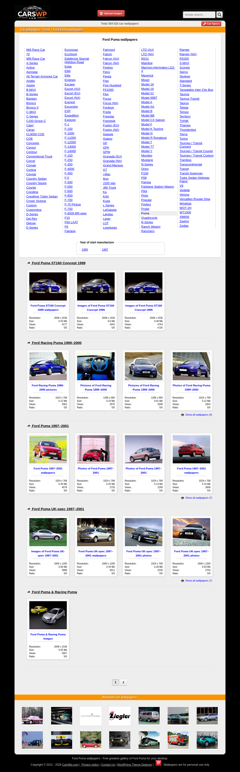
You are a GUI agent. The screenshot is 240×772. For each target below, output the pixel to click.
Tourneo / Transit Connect (191, 144)
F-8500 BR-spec (76, 213)
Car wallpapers (30, 29)
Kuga (106, 201)
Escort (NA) (72, 97)
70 (28, 54)
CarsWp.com (70, 764)
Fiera (106, 72)
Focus (107, 98)
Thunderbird (188, 130)
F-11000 (70, 137)
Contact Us (108, 764)
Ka (105, 192)
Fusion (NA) (111, 130)
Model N (147, 133)
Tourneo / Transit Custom (197, 155)
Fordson (108, 107)
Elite (68, 75)
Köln (106, 196)
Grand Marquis (113, 165)
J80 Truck (109, 187)
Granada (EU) (112, 156)
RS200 (184, 58)
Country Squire (36, 183)
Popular (146, 200)
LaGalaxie (110, 210)
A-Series (32, 63)
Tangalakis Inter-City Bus (196, 89)
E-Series (32, 227)
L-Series (108, 205)
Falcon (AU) (111, 58)
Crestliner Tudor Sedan (42, 196)
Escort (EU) (72, 93)
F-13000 (70, 146)
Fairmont (109, 49)
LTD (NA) (147, 54)
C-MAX (31, 112)
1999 (85, 249)
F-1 (67, 124)
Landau (108, 214)
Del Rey (31, 218)
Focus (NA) (110, 103)
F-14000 (70, 151)
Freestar (108, 116)
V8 (181, 185)
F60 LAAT (71, 222)
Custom (31, 205)
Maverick (147, 75)
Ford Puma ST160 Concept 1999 (56, 263)
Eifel (68, 71)
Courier (31, 187)
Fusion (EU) (111, 125)
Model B (147, 111)
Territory (185, 116)
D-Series (32, 214)
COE (29, 138)
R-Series (147, 222)
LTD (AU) (147, 49)
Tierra (183, 134)
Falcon (107, 54)
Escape (70, 84)
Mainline (147, 63)
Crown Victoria (36, 201)
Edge (68, 66)
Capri (30, 125)
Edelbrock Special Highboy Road (77, 60)
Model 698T (149, 97)
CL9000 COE (35, 134)
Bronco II (32, 107)
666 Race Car (35, 49)
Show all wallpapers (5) (196, 414)
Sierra (184, 72)
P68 (144, 177)
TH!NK (184, 121)
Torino (184, 138)
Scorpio (185, 67)
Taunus (184, 94)
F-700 (69, 200)
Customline (33, 210)
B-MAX (31, 89)
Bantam (31, 98)
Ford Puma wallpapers (67, 29)
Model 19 (147, 89)
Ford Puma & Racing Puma (52, 592)
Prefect (146, 204)
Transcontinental (191, 164)
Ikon (106, 178)
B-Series (32, 94)
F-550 (69, 186)
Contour (31, 152)
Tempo (184, 112)
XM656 (184, 217)
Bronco (31, 103)
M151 (145, 58)
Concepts (32, 143)
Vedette (185, 190)
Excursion (71, 106)
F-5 (67, 177)
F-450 (69, 173)
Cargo (30, 130)
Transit (184, 169)
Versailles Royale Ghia (195, 199)
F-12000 (70, 142)
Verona (184, 194)
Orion (145, 169)
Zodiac (184, 225)
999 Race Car (35, 58)
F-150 (69, 155)
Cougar (31, 174)
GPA (106, 147)
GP (105, 143)
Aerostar (32, 72)
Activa (30, 67)
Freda (107, 112)
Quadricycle (149, 218)
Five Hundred (112, 85)
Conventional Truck (39, 156)
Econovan (71, 49)
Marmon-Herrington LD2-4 (158, 69)
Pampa (146, 182)
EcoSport (71, 54)
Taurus (184, 103)
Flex (106, 94)
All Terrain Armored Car (42, 76)
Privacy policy (90, 764)
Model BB (147, 115)
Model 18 (147, 84)
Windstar (185, 203)
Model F (146, 124)
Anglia (30, 81)
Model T (146, 142)
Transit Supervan (191, 173)
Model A (146, 102)
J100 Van (109, 183)
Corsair (31, 165)
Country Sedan (36, 178)
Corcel (30, 161)
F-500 (69, 182)
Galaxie (108, 134)
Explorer (70, 120)
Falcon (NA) (111, 63)
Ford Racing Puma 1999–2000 (54, 343)
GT (105, 170)
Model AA (147, 106)
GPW (106, 152)
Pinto (144, 195)
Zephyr (184, 221)
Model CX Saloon (153, 120)
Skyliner (185, 76)
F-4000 (69, 169)
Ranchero (147, 231)
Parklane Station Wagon (157, 186)
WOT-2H (185, 208)
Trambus (185, 160)
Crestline (32, 192)
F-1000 (69, 133)
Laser (107, 218)
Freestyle (109, 121)
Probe (145, 209)
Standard (186, 81)
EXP (68, 111)
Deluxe (31, 223)
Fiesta (107, 76)
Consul (31, 147)
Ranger (185, 49)
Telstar (184, 107)
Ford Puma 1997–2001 (48, 426)
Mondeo (146, 155)
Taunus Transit (189, 98)
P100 (144, 173)
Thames (185, 125)
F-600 (69, 191)
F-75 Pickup (73, 204)
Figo (106, 81)
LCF (106, 223)
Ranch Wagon (151, 226)
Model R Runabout (154, 137)
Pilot (144, 191)
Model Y (146, 151)
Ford (47, 29)
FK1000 (108, 89)
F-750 (69, 209)
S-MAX (184, 63)
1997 (105, 249)
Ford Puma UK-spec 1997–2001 (55, 509)
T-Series (185, 85)
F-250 (69, 160)
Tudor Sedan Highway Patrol (195, 179)
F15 (67, 218)
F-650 (69, 195)
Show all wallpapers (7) (196, 497)
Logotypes (110, 227)
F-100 (69, 129)
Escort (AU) (72, 89)
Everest (70, 102)
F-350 (69, 164)
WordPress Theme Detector (134, 764)
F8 (66, 226)
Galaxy (107, 138)
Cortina (31, 170)
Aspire (30, 85)
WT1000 (185, 212)
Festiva (108, 67)
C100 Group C (36, 121)
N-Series (147, 164)
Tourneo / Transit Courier (196, 151)
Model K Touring (152, 129)
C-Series (32, 116)
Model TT (147, 146)
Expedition (72, 115)
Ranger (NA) (188, 54)
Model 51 (147, 93)
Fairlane (70, 231)
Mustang (147, 160)
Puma (145, 213)
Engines (70, 80)
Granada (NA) (112, 161)
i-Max (106, 174)
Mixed (145, 80)
